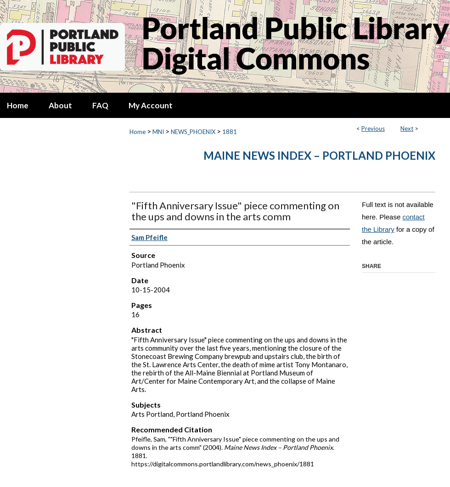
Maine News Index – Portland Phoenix (319, 155)
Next (406, 128)
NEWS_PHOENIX (193, 131)
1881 (229, 131)
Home (137, 131)
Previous (373, 128)
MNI (158, 131)
